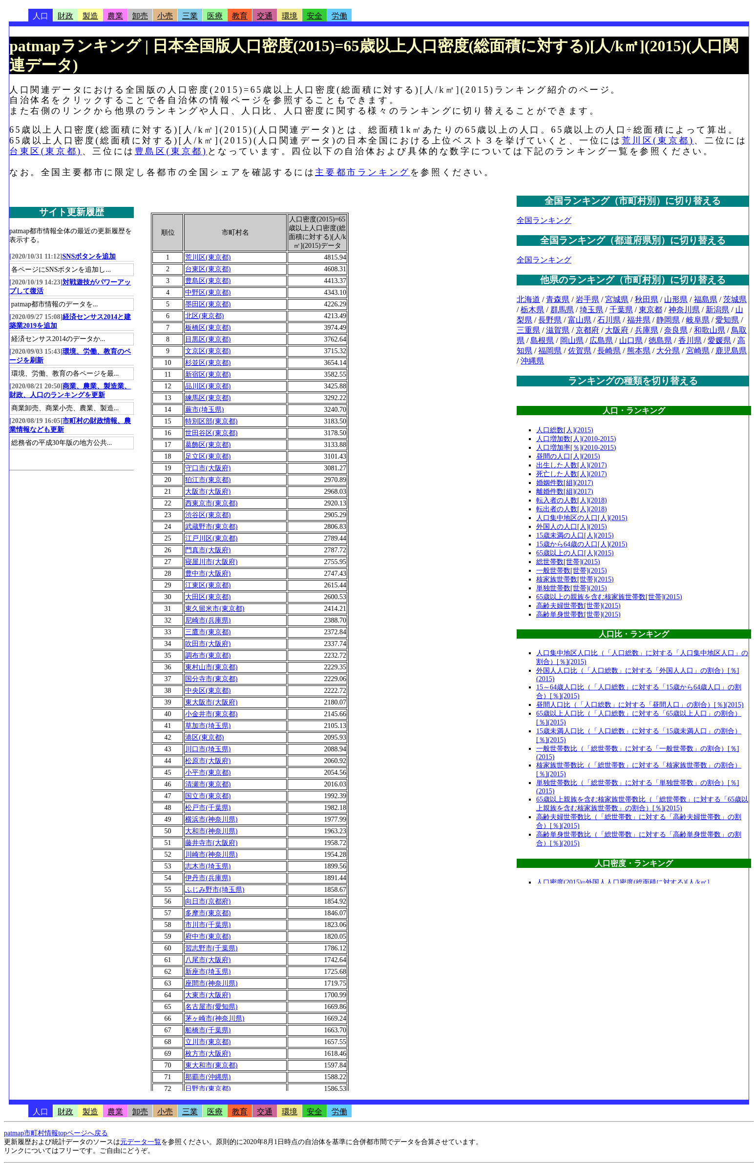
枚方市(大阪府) (207, 1053)
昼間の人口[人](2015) (568, 456)
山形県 (676, 299)
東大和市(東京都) (211, 1065)
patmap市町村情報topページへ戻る (56, 1133)
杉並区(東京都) (207, 362)
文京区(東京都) (207, 351)
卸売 (140, 16)
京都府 (587, 330)
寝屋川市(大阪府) (211, 561)
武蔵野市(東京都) (211, 526)
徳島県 (660, 340)
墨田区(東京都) (207, 304)
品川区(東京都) (207, 386)
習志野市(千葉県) (211, 948)
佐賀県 (579, 350)
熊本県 (638, 350)
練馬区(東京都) (207, 398)
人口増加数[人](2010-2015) (576, 439)
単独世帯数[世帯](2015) (571, 588)
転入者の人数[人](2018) (571, 500)
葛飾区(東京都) (207, 444)
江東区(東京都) (207, 585)
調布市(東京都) (207, 655)
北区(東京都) (204, 316)
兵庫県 (646, 330)
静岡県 (668, 320)
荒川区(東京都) (658, 140)
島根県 (542, 340)
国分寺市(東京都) (211, 679)
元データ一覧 (140, 1142)
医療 (215, 16)
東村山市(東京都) (211, 667)
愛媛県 (719, 340)
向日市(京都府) (207, 901)
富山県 (579, 320)
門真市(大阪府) (207, 550)
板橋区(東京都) (207, 327)
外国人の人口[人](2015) (571, 526)
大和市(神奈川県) (211, 831)
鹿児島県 (731, 350)
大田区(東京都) (207, 597)
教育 (240, 16)
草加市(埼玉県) (207, 725)
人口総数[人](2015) (564, 430)
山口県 (631, 340)
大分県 (668, 350)
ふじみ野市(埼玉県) (214, 889)
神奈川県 (684, 309)
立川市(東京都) (207, 1042)
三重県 (528, 330)
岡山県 (572, 340)
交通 (264, 16)
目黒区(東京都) (207, 339)
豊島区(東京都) (171, 151)
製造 (90, 16)
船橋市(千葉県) (207, 1030)
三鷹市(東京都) (207, 632)
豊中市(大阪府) (207, 573)
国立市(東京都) (207, 796)
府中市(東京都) (207, 936)
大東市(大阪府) (207, 995)
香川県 (690, 340)
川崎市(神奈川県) (211, 854)
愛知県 (727, 320)
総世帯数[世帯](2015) (568, 561)
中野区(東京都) (207, 292)
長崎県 (609, 350)
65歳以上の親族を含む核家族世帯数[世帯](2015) (609, 597)
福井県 (638, 320)
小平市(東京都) (207, 772)
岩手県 (587, 299)
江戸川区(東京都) (211, 538)
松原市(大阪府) (207, 761)
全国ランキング (544, 220)
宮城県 (616, 299)
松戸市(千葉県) (207, 807)
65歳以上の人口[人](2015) (575, 553)
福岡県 (550, 350)
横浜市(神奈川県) (211, 819)
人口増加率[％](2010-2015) (576, 447)
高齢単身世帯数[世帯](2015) (578, 614)
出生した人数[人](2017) (571, 465)
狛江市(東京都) (207, 479)
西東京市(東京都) (211, 503)
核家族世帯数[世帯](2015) (575, 579)
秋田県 (646, 299)
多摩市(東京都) (207, 913)
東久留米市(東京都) (214, 608)
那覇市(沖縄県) (207, 1077)
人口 (40, 16)
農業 (115, 16)
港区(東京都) (204, 737)
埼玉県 (591, 309)
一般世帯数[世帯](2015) (571, 570)
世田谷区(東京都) (211, 433)
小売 (165, 16)
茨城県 (735, 299)
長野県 (550, 320)
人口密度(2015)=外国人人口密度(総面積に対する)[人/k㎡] (623, 882)
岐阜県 (698, 320)
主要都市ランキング (362, 172)
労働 (339, 16)
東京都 (650, 309)
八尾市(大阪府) (207, 960)
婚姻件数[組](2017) (564, 482)
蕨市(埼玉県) (204, 409)
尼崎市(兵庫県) (207, 620)
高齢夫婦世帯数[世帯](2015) (578, 605)
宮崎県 (698, 350)
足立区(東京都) (207, 456)
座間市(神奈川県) (211, 983)
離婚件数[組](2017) (564, 491)
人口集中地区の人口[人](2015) (582, 518)
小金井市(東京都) (211, 714)
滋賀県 (557, 330)
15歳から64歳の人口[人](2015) (582, 544)
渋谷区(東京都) (207, 515)
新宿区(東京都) (207, 374)
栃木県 (532, 309)
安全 (314, 16)
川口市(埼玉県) (207, 749)
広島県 (601, 340)
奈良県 (676, 330)
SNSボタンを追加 (89, 256)
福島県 (705, 299)
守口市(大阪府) (207, 468)
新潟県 (717, 309)
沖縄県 (532, 361)
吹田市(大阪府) (207, 643)
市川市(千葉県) (207, 924)
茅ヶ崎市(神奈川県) (214, 1018)
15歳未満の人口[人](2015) (575, 535)
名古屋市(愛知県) (211, 1006)
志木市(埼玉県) (207, 866)
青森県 (557, 299)
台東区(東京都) (45, 151)
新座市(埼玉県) (207, 971)
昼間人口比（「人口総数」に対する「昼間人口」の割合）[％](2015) (640, 704)
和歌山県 (709, 330)
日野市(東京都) (207, 1088)
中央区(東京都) (207, 690)
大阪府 (616, 330)
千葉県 (621, 309)
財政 (65, 16)
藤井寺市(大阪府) (211, 842)
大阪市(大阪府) (207, 491)
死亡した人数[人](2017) (571, 474)
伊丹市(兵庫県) (207, 878)
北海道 (528, 299)
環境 (289, 16)
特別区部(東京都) (211, 421)
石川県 (609, 320)
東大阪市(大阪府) (211, 702)
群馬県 (562, 309)
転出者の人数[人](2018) (571, 509)
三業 (190, 16)
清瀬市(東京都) (207, 784)
